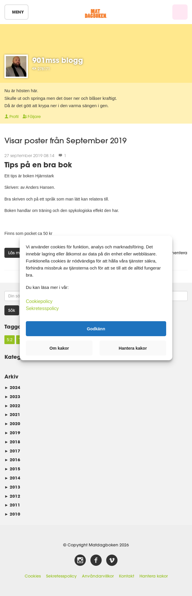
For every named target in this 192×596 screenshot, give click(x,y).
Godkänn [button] (96, 328)
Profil (11, 116)
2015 (12, 469)
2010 (12, 514)
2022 (12, 405)
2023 (12, 396)
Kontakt (126, 576)
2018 (12, 442)
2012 (12, 496)
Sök (11, 310)
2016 (12, 459)
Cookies (33, 576)
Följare (32, 116)
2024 (12, 387)
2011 (12, 505)
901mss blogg (57, 60)
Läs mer (16, 252)
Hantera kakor (153, 576)
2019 (12, 432)
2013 (12, 487)
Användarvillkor (98, 576)
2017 (12, 451)
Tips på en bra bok (38, 164)
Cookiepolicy (39, 301)
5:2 (9, 339)
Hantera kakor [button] (133, 348)
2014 (12, 478)
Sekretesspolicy (61, 576)
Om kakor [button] (59, 348)
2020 (12, 423)
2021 (12, 414)
